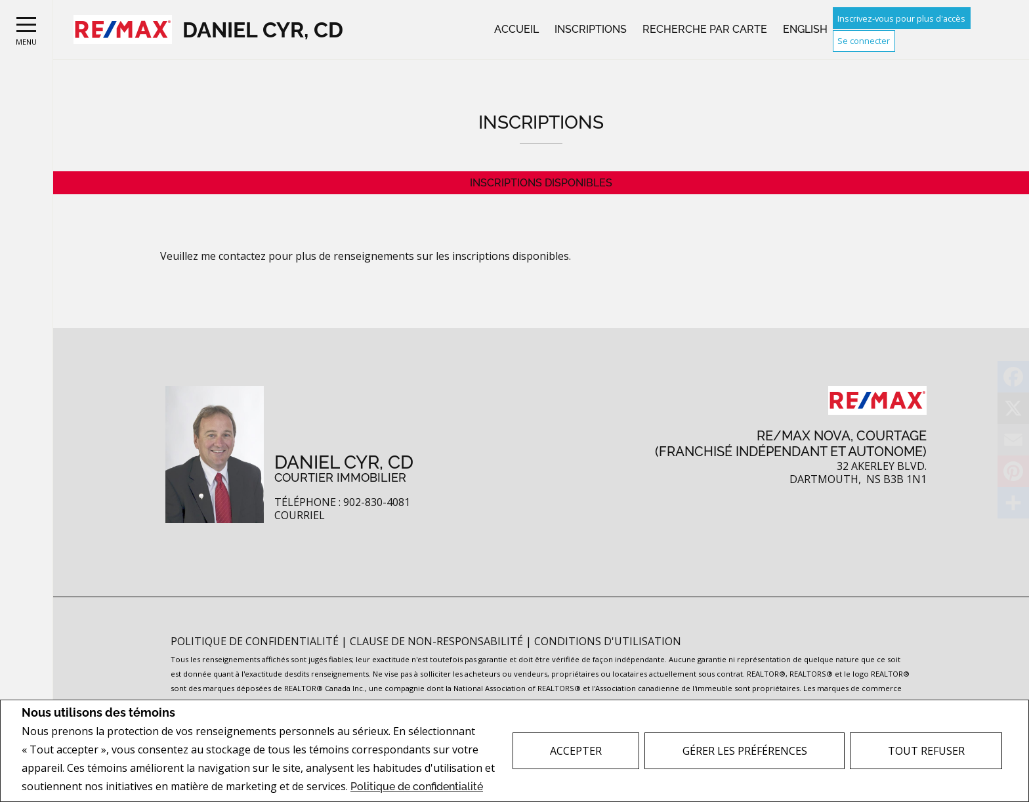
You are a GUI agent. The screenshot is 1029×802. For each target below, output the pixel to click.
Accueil (516, 29)
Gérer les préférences (744, 751)
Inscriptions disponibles (541, 183)
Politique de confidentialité (416, 786)
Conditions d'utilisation (607, 641)
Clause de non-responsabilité (438, 641)
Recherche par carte (704, 29)
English (805, 29)
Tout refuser (926, 751)
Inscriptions (591, 29)
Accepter (576, 751)
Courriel (299, 515)
